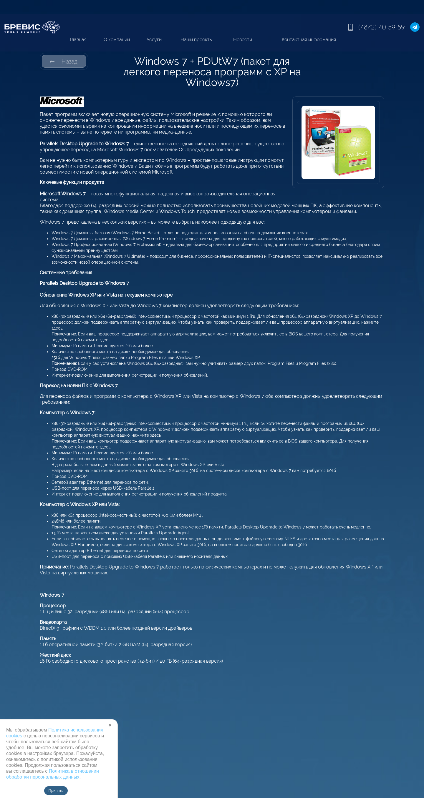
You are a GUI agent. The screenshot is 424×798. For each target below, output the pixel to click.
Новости (242, 39)
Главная (78, 39)
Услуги (154, 39)
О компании (117, 39)
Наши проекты (196, 39)
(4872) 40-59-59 (381, 27)
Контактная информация (309, 39)
